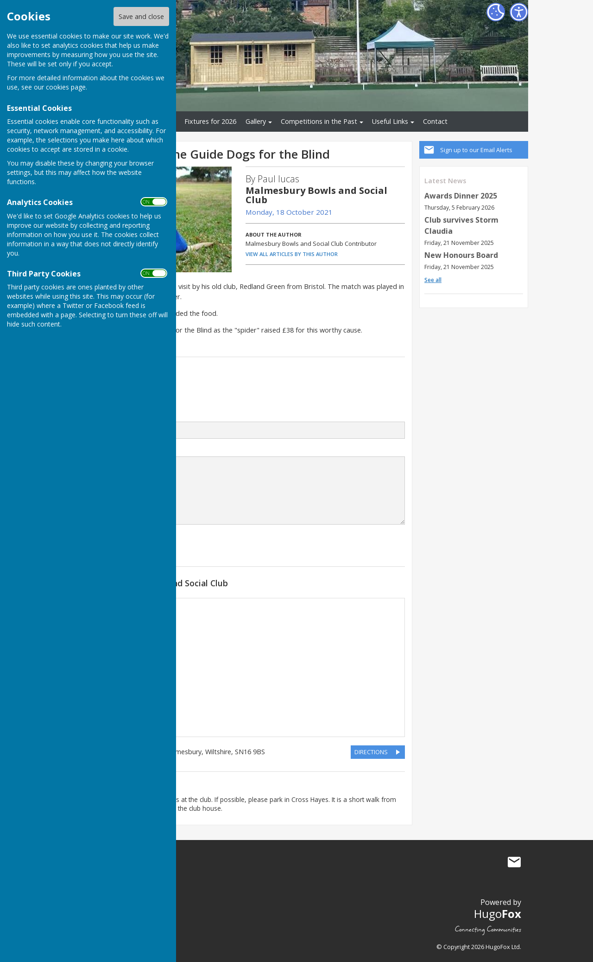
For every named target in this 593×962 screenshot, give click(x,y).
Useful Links (390, 121)
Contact (435, 121)
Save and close (141, 16)
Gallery (256, 121)
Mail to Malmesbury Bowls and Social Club (514, 862)
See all (433, 280)
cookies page (66, 87)
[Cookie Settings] (495, 12)
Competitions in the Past (319, 121)
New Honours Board (461, 255)
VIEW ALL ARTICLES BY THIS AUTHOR (292, 254)
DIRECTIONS (371, 752)
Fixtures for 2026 (210, 121)
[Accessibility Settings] (519, 12)
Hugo (497, 913)
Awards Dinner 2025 (460, 196)
